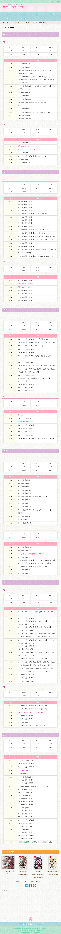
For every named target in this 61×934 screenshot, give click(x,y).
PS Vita (23, 14)
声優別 (9, 18)
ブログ (51, 1)
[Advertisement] (43, 8)
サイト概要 (21, 924)
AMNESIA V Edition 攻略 (30, 22)
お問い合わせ (30, 924)
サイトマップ (38, 924)
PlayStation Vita (16, 22)
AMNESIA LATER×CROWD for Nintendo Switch (38, 874)
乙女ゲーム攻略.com (35, 932)
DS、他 (52, 14)
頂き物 (56, 1)
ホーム (9, 14)
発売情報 (23, 18)
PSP (37, 14)
